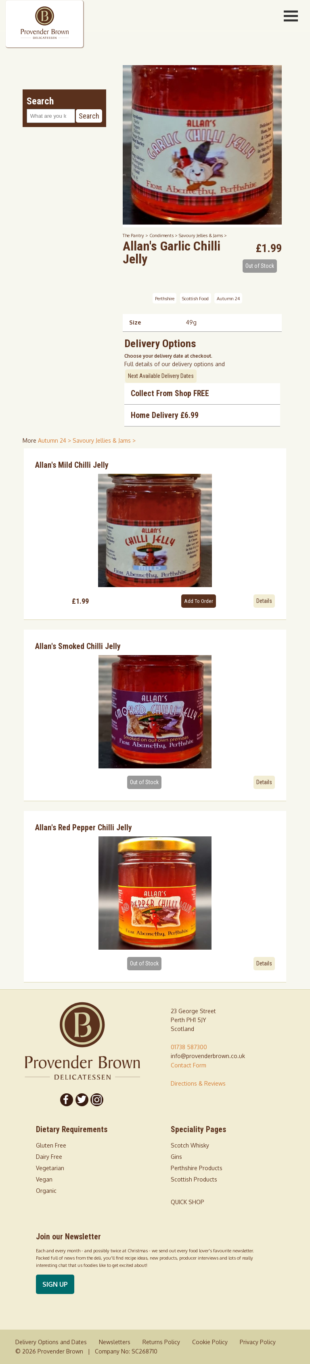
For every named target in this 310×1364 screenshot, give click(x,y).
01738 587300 (189, 1047)
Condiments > (164, 235)
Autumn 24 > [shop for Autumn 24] (55, 440)
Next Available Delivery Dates (161, 376)
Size (135, 322)
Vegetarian (50, 1168)
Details (264, 601)
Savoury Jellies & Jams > (203, 235)
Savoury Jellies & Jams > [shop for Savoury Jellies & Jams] (104, 440)
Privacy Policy (258, 1342)
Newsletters (114, 1342)
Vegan (44, 1179)
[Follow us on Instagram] (97, 1099)
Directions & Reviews (198, 1083)
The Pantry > (136, 235)
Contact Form (188, 1065)
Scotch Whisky (190, 1145)
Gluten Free (51, 1145)
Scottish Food (195, 298)
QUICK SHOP (187, 1202)
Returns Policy (161, 1342)
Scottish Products (194, 1179)
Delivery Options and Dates (51, 1342)
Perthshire (164, 298)
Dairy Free (49, 1156)
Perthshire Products (196, 1168)
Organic (46, 1190)
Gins (176, 1156)
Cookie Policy (210, 1342)
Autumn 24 (228, 298)
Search (89, 116)
